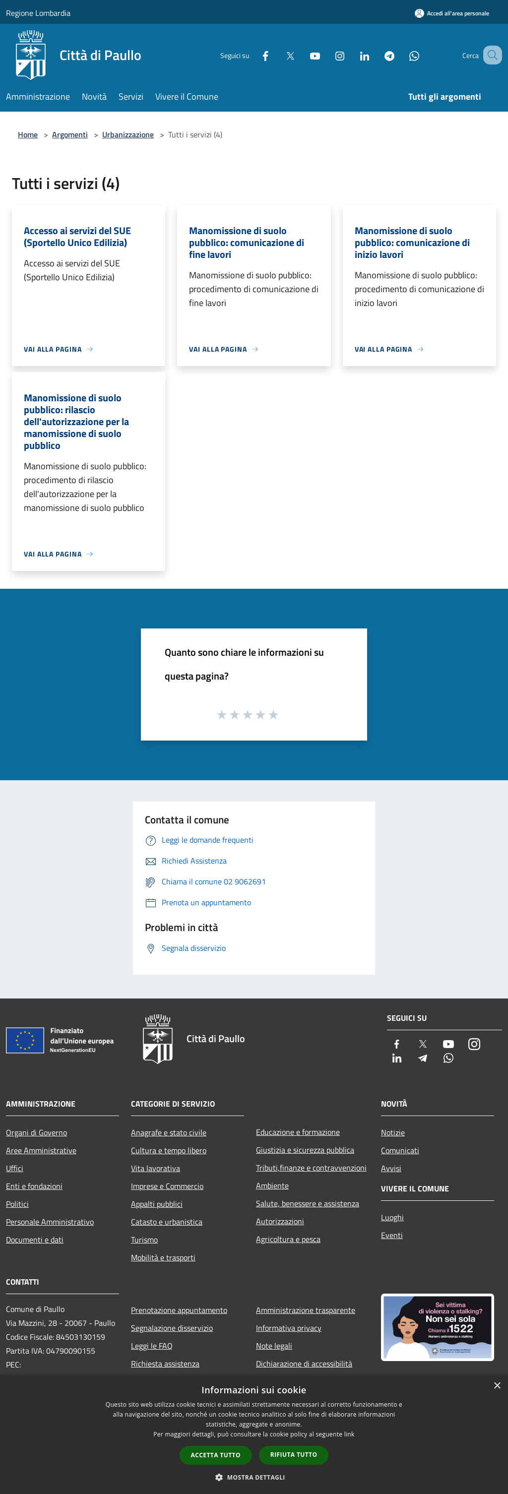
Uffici (14, 1168)
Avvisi (391, 1168)
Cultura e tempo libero (168, 1150)
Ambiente (272, 1185)
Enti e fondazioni (34, 1186)
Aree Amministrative (41, 1150)
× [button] (497, 1386)
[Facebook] (253, 55)
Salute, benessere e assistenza (307, 1203)
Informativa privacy (288, 1328)
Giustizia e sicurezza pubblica (305, 1150)
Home (28, 134)
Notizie (393, 1132)
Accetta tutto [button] (216, 1455)
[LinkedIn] (352, 55)
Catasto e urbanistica (166, 1222)
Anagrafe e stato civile (168, 1132)
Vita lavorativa (155, 1168)
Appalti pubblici (157, 1204)
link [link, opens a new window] (349, 1434)
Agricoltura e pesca (288, 1239)
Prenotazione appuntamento (179, 1310)
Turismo (144, 1239)
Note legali (274, 1346)
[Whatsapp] (402, 55)
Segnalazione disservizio (172, 1328)
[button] (254, 1477)
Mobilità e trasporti (163, 1257)
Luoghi (392, 1217)
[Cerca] (490, 55)
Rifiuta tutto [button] (294, 1454)
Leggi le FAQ (152, 1346)
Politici (17, 1204)
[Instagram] (327, 55)
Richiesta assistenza (165, 1364)
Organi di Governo (36, 1132)
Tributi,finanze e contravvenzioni (311, 1168)
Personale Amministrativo (50, 1222)
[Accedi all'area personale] (452, 13)
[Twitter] (278, 55)
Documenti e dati (35, 1239)
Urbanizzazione (128, 134)
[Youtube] (303, 55)
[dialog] (254, 1434)
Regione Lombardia (38, 13)
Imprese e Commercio (167, 1186)
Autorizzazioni (280, 1221)
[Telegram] (377, 55)
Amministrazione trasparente (305, 1310)
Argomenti (70, 134)
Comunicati (400, 1150)
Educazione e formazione (298, 1132)
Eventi (392, 1235)
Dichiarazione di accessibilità (304, 1364)
